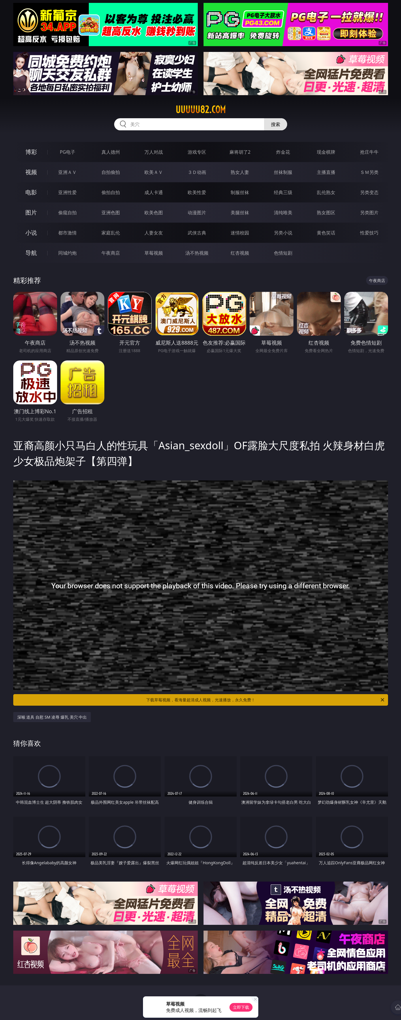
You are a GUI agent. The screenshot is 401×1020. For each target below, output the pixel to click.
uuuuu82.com (201, 109)
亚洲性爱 (67, 192)
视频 (31, 172)
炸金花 (283, 152)
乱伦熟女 (326, 192)
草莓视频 (153, 253)
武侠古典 (197, 233)
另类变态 (369, 192)
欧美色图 (153, 212)
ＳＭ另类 (369, 172)
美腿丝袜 (240, 212)
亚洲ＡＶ (67, 172)
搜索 (275, 124)
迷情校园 (240, 233)
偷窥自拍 (67, 212)
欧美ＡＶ (153, 172)
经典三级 (283, 192)
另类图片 (369, 212)
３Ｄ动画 (197, 172)
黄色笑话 (326, 233)
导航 (31, 253)
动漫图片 (197, 212)
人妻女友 (153, 233)
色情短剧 (283, 253)
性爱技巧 (369, 233)
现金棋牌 (326, 152)
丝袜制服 (283, 172)
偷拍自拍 (110, 192)
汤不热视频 (196, 253)
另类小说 (283, 233)
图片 (31, 212)
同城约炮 (67, 253)
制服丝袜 (240, 192)
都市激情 (67, 233)
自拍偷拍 (110, 172)
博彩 (31, 152)
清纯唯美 (283, 212)
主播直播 (326, 172)
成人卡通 (153, 192)
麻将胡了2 (240, 152)
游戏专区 (197, 152)
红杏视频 (240, 253)
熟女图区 (326, 212)
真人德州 (110, 152)
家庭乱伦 (110, 233)
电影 (31, 192)
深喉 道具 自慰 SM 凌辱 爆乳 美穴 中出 (52, 717)
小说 (31, 232)
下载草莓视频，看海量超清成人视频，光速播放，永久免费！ (265, 699)
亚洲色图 (110, 212)
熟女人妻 (240, 172)
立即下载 (241, 1007)
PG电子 (67, 152)
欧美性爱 (197, 192)
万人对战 (153, 152)
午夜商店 (110, 253)
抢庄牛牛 (369, 152)
